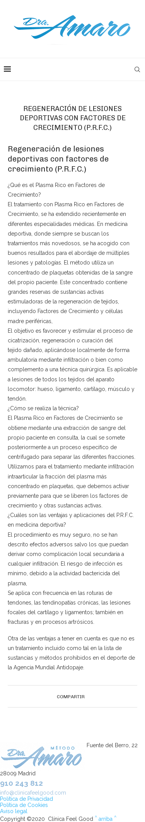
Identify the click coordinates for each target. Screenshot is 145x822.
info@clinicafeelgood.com (33, 793)
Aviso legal (13, 811)
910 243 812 (21, 783)
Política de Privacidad (26, 799)
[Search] (137, 69)
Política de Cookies (24, 805)
